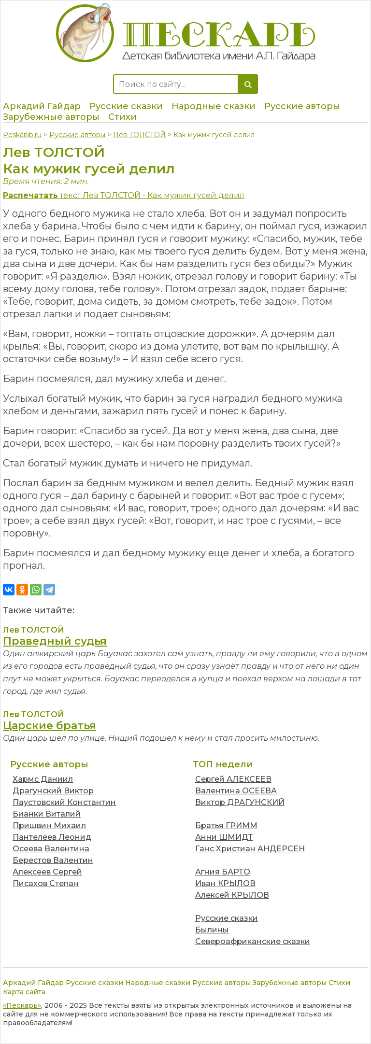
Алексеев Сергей (47, 871)
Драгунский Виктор (53, 790)
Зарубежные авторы (51, 117)
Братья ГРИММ (226, 825)
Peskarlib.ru (22, 134)
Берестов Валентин (53, 860)
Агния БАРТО (222, 871)
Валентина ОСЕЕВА (236, 790)
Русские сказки (126, 106)
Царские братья (49, 725)
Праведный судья (55, 641)
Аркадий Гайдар (42, 106)
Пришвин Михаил (49, 825)
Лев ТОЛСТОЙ (139, 134)
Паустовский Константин (64, 802)
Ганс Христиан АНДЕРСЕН (250, 848)
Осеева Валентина (51, 848)
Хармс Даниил (43, 779)
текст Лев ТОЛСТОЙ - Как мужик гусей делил (123, 195)
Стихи (122, 117)
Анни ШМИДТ (224, 837)
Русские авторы (302, 106)
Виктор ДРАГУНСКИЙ (240, 802)
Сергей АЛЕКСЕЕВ (233, 779)
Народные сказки (213, 106)
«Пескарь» (22, 1005)
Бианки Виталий (47, 813)
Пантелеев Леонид (52, 837)
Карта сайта (24, 992)
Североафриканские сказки (252, 941)
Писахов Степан (46, 883)
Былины (212, 929)
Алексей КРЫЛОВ (232, 895)
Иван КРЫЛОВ (225, 883)
